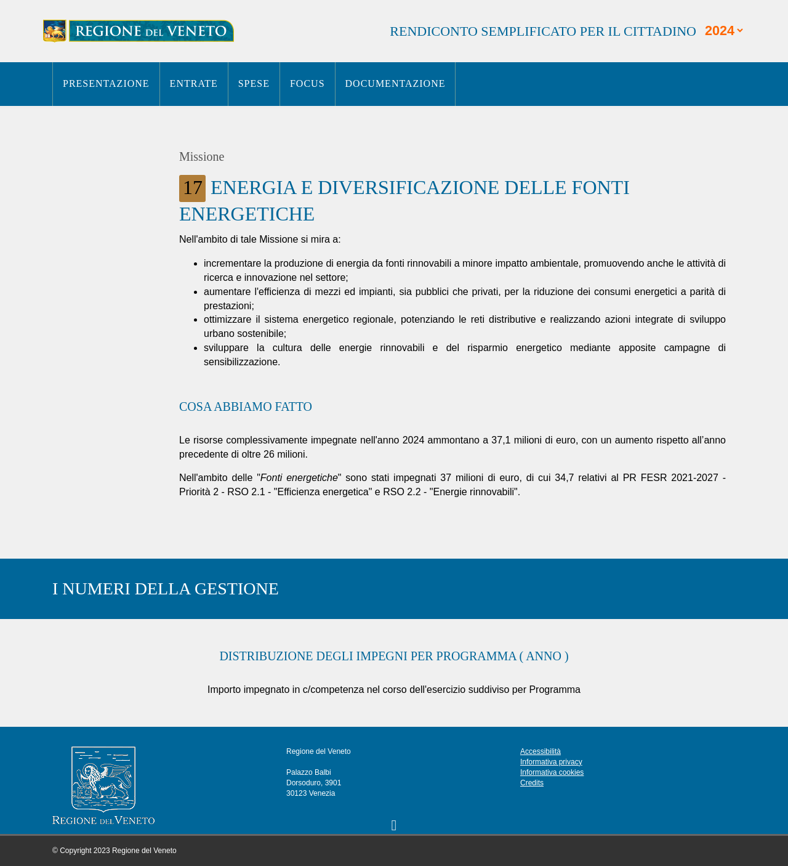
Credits (532, 783)
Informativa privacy (551, 762)
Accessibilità (540, 751)
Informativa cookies (552, 772)
